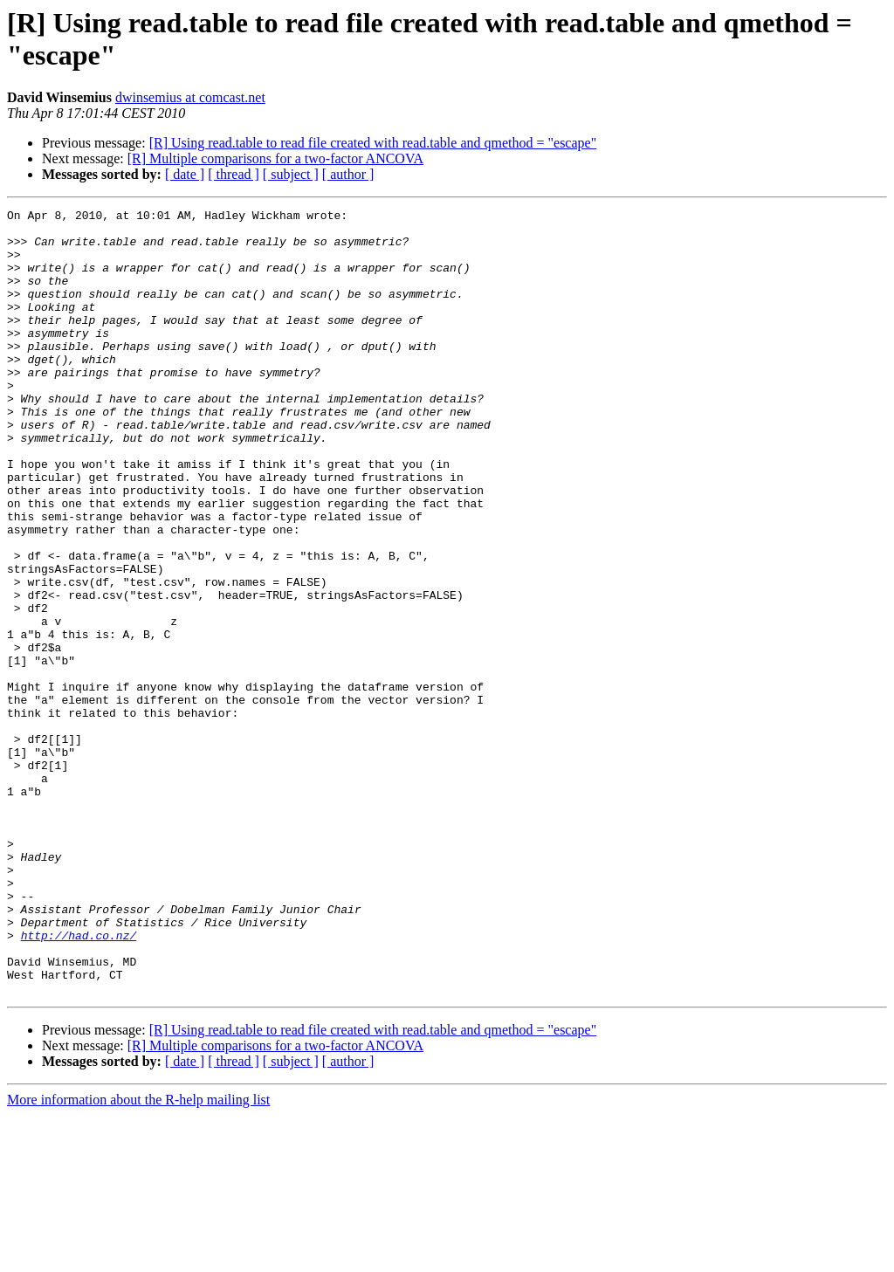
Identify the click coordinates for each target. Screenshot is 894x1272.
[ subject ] (291, 174)
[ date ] (184, 174)
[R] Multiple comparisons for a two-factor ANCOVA (275, 158)
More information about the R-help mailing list (138, 1256)
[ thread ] (233, 174)
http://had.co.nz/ (79, 1082)
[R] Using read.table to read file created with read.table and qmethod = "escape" (373, 142)
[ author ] (348, 174)
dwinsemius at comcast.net (190, 97)
